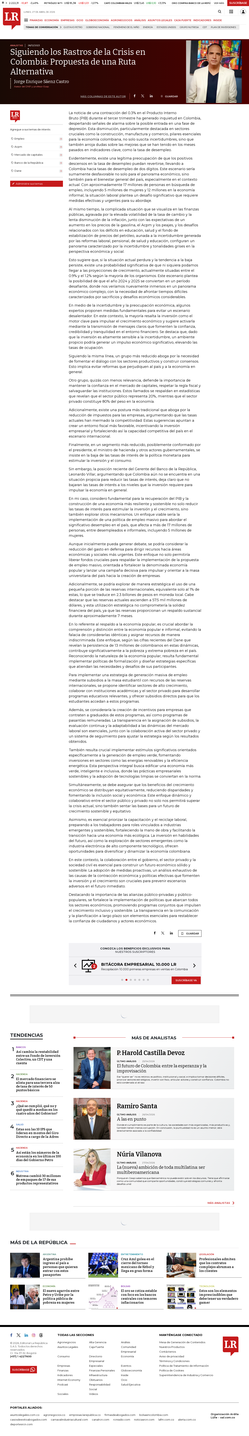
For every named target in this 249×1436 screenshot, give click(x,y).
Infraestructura (98, 1375)
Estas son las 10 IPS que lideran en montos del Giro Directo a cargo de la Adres (37, 1133)
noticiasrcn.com (144, 1419)
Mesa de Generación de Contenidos (182, 1342)
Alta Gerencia (97, 1342)
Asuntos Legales (67, 1346)
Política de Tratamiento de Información (184, 1365)
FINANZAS (36, 20)
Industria (22, 1171)
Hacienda (22, 1074)
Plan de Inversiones (223, 27)
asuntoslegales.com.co (24, 1414)
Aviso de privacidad (171, 1356)
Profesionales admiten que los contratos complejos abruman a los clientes (217, 1265)
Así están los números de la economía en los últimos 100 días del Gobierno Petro (38, 1156)
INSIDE (217, 20)
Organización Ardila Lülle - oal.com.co (225, 1416)
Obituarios (95, 1379)
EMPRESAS (67, 20)
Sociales (62, 1393)
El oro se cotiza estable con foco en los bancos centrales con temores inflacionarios (139, 1296)
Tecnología (206, 1286)
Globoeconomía (131, 1370)
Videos (93, 1393)
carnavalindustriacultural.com (69, 1419)
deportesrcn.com (21, 1424)
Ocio (124, 1379)
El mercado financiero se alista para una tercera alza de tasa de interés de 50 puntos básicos (38, 1084)
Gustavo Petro (73, 27)
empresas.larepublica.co (85, 1414)
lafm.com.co (166, 1419)
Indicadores (65, 1375)
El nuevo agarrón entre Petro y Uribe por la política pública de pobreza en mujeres (61, 1296)
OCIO (79, 20)
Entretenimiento (132, 1254)
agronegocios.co (54, 1414)
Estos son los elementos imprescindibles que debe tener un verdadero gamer (218, 1296)
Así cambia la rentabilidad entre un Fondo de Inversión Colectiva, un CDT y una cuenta (38, 1057)
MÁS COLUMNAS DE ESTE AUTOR (103, 96)
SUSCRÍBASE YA (186, 980)
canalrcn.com (100, 1419)
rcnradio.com (121, 1419)
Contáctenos (167, 1351)
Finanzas (62, 1370)
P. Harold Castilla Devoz (151, 1053)
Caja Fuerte (96, 1346)
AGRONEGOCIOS (121, 20)
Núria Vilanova (139, 1154)
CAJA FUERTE (182, 20)
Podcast (62, 1384)
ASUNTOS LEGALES (160, 20)
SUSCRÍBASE (238, 3)
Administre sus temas (27, 183)
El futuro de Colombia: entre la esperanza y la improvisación (162, 1068)
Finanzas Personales (102, 1370)
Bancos (21, 1047)
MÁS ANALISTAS (219, 1202)
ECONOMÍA (52, 20)
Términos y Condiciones (174, 1361)
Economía (49, 1286)
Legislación (206, 1254)
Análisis (125, 1342)
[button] (74, 966)
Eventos (126, 1365)
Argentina (49, 1254)
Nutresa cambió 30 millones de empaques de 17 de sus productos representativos (38, 1179)
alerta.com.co (187, 1419)
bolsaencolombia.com (153, 1414)
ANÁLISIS (140, 20)
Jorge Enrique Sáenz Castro (41, 81)
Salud (20, 1124)
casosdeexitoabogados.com (28, 1419)
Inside (124, 1375)
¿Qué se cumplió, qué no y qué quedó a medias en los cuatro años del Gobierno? (37, 1109)
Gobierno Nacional (98, 27)
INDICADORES (202, 20)
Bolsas (125, 1286)
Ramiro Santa (137, 1106)
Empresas (63, 1365)
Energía (148, 27)
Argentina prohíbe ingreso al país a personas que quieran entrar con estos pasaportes (60, 1267)
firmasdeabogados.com (120, 1414)
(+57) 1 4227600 (20, 1356)
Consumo (63, 1356)
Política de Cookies (171, 1370)
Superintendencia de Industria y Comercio (186, 1375)
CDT (205, 27)
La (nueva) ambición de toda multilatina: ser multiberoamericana (161, 1170)
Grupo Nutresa (189, 27)
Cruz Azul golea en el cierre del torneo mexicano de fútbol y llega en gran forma (137, 1265)
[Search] (219, 12)
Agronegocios (66, 1342)
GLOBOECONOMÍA (97, 20)
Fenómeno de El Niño (126, 27)
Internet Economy (68, 1379)
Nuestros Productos (172, 1346)
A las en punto (131, 1119)
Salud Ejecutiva (130, 1384)
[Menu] (27, 20)
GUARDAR (169, 96)
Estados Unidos (166, 27)
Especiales (96, 1365)
